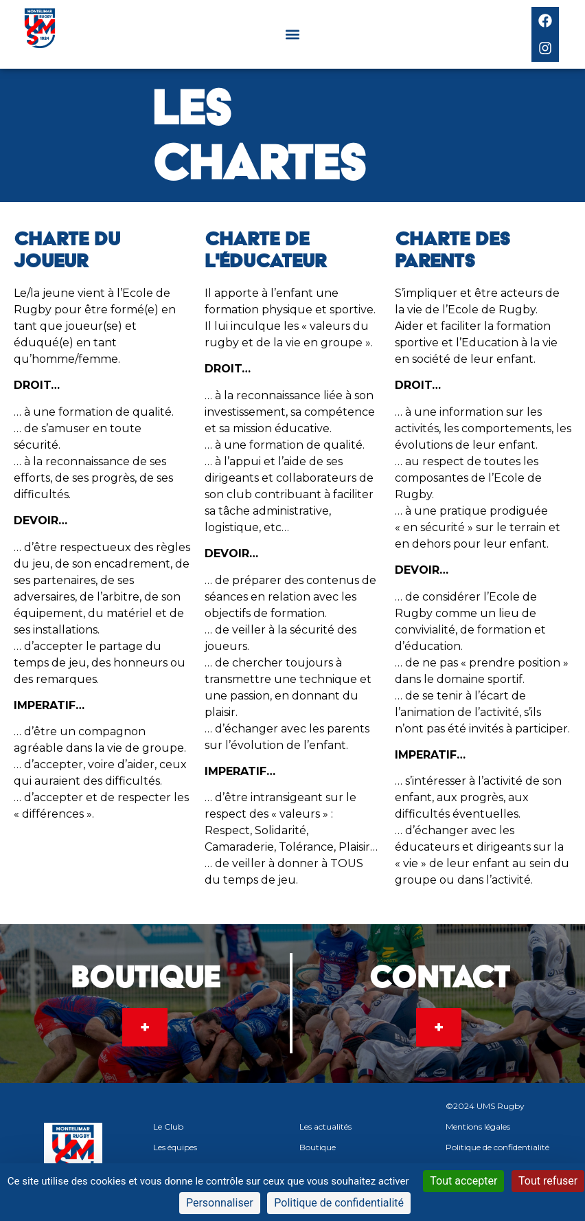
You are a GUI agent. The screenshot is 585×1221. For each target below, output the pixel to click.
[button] (292, 34)
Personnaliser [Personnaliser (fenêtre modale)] (219, 1202)
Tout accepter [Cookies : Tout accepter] (463, 1180)
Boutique (317, 1147)
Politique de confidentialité (497, 1147)
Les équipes (175, 1147)
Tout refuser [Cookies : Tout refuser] (547, 1180)
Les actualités (325, 1126)
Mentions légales (478, 1126)
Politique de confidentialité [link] (339, 1202)
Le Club (168, 1126)
